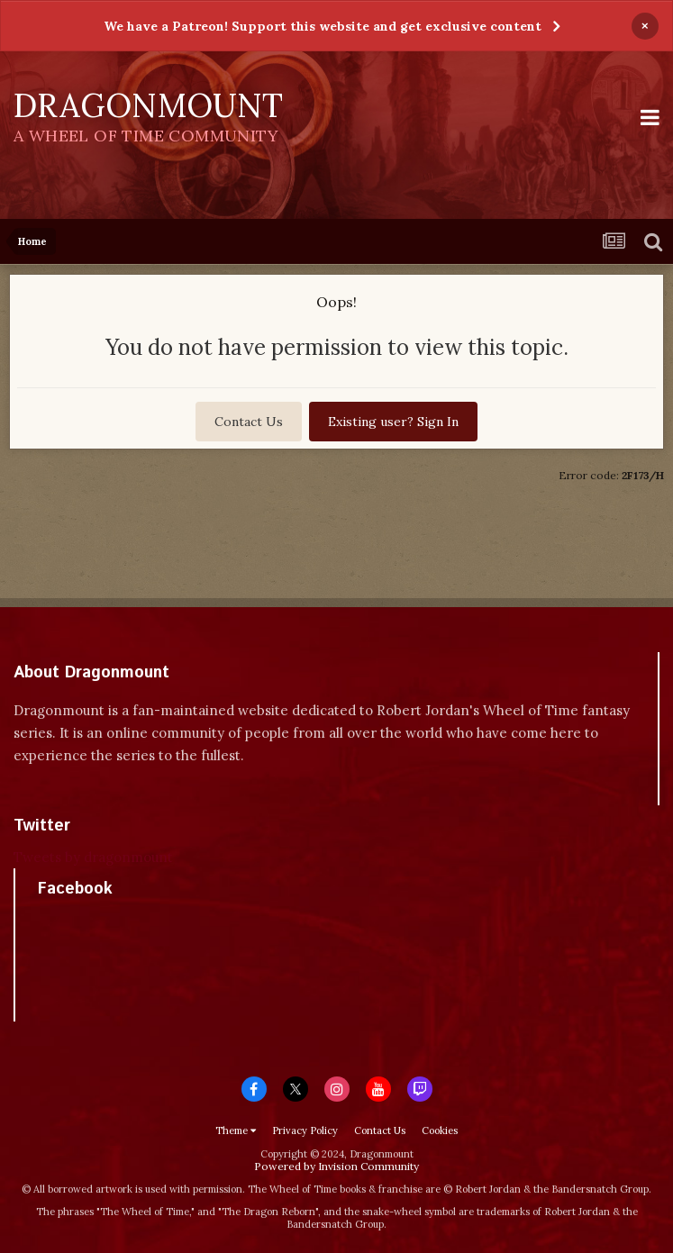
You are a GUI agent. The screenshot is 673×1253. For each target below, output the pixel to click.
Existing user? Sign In (393, 421)
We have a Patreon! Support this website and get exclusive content (322, 26)
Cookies (440, 1130)
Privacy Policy (305, 1130)
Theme (235, 1130)
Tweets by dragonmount (93, 857)
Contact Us (248, 421)
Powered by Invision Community (336, 1166)
